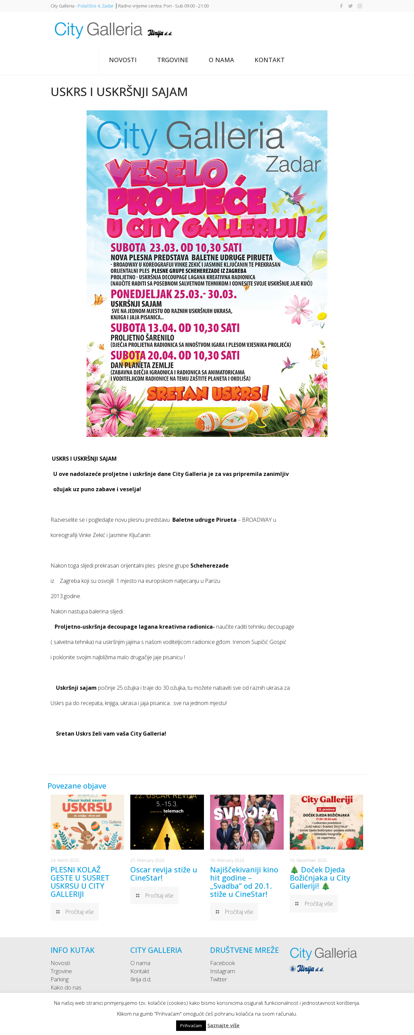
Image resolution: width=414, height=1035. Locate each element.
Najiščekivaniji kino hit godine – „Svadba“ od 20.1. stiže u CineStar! (244, 881)
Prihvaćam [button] (191, 1025)
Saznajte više (223, 1025)
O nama (140, 963)
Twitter (218, 979)
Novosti (60, 963)
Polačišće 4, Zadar (96, 6)
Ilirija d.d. (140, 979)
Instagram (222, 971)
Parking (60, 979)
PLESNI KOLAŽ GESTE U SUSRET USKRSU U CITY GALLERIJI (80, 881)
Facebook (222, 963)
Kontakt (139, 971)
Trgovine (61, 971)
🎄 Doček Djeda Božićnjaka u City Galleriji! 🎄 (320, 877)
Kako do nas (66, 987)
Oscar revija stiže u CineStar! (163, 873)
